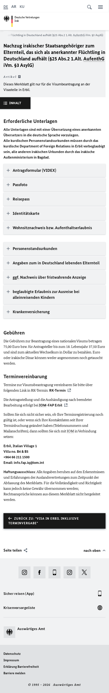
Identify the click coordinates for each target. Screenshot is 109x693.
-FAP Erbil (50, 405)
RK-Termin (57, 390)
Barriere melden (14, 673)
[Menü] (100, 7)
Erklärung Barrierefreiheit (21, 667)
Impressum (11, 660)
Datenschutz (12, 654)
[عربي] (13, 6)
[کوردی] (22, 6)
